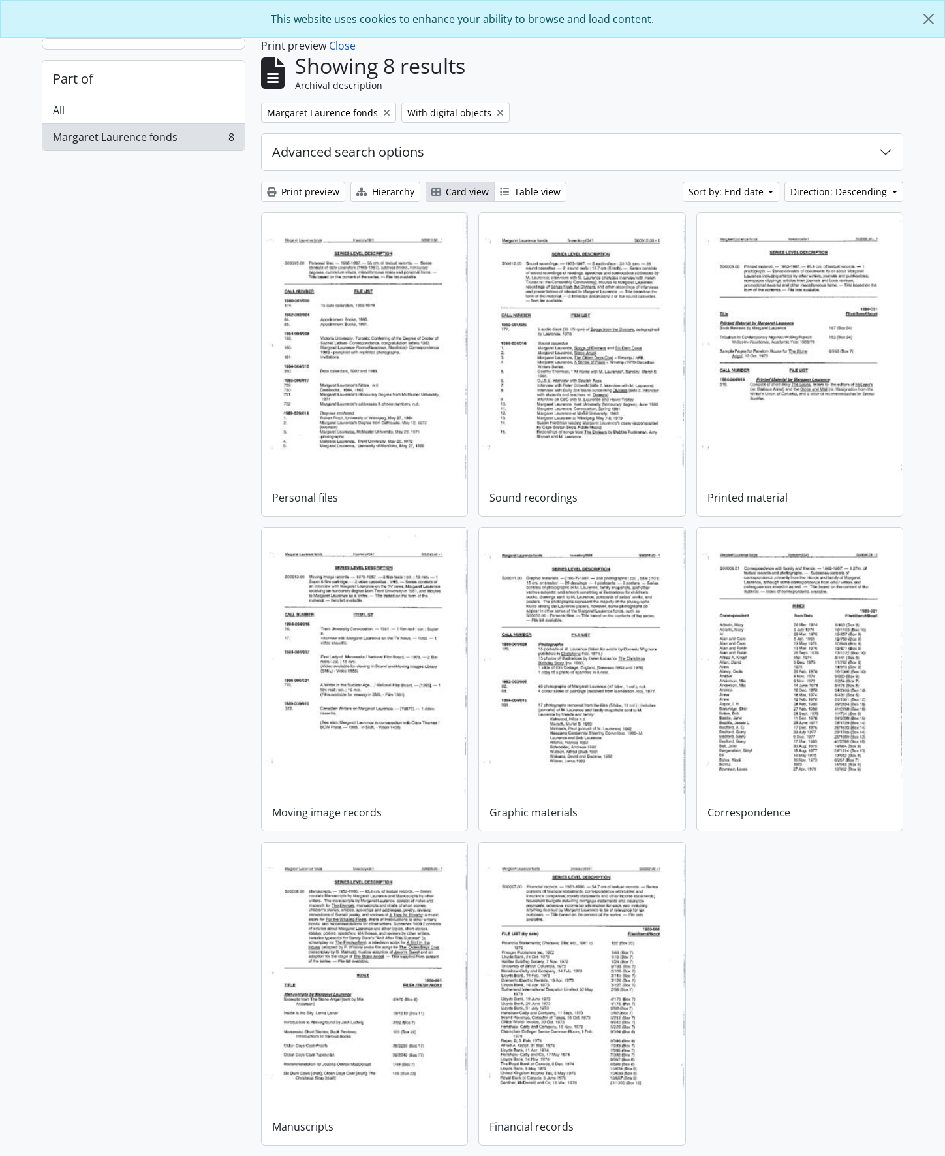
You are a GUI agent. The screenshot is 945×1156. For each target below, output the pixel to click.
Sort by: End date (727, 191)
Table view (530, 191)
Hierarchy (385, 191)
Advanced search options (348, 152)
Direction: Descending (840, 191)
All (59, 110)
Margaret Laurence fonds (143, 139)
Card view (460, 191)
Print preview (303, 191)
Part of (73, 79)
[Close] (928, 19)
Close (342, 46)
